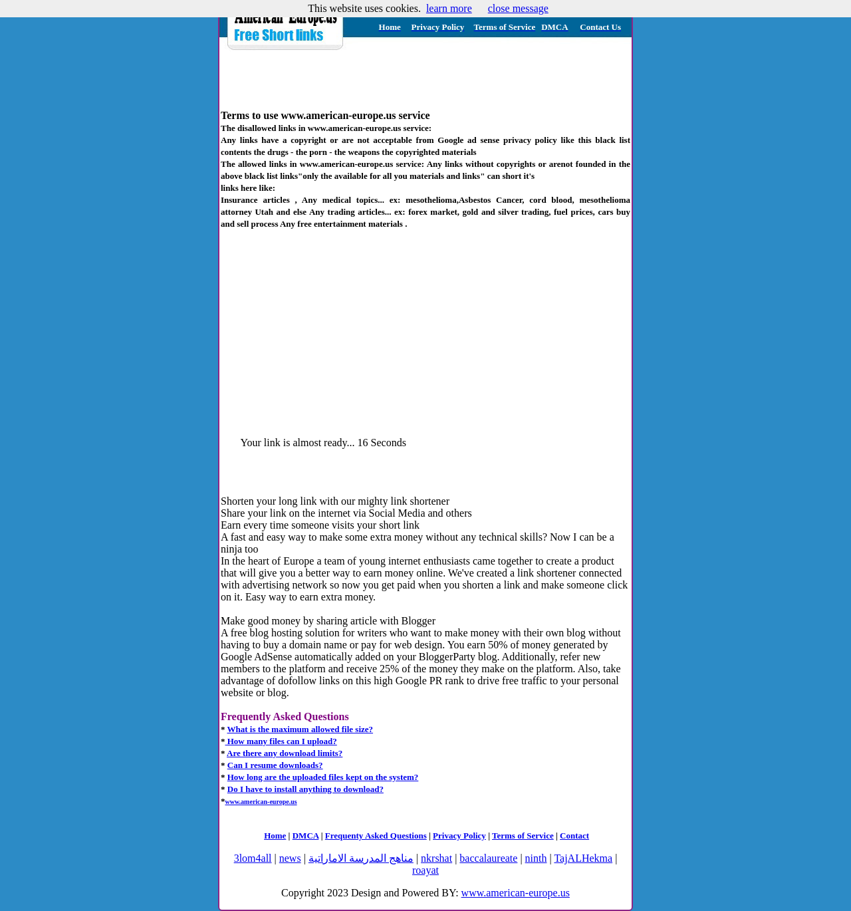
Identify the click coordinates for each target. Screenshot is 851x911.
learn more (449, 8)
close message (518, 8)
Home (275, 836)
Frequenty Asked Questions (376, 836)
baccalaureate (488, 858)
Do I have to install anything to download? (305, 789)
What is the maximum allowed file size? (300, 729)
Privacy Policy (459, 836)
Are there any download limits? (284, 753)
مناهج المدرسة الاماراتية (361, 858)
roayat (425, 870)
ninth (536, 858)
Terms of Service (523, 836)
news (290, 858)
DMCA (306, 836)
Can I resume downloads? (275, 765)
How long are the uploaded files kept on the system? (323, 777)
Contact (574, 836)
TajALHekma (583, 858)
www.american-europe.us (515, 892)
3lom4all (253, 858)
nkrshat (436, 858)
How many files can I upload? (281, 741)
